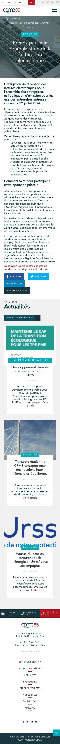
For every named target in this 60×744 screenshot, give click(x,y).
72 (25, 3)
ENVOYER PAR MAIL (17, 291)
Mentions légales (39, 737)
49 (15, 3)
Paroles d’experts (30, 688)
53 (20, 3)
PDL (3, 3)
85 (31, 3)
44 (9, 3)
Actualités (30, 675)
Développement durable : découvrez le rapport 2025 (30, 371)
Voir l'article (30, 498)
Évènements (30, 682)
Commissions (30, 701)
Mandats (30, 708)
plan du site (17, 737)
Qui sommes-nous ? (30, 662)
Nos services (30, 695)
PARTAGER (14, 276)
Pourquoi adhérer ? (30, 669)
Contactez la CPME (30, 740)
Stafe (38, 651)
